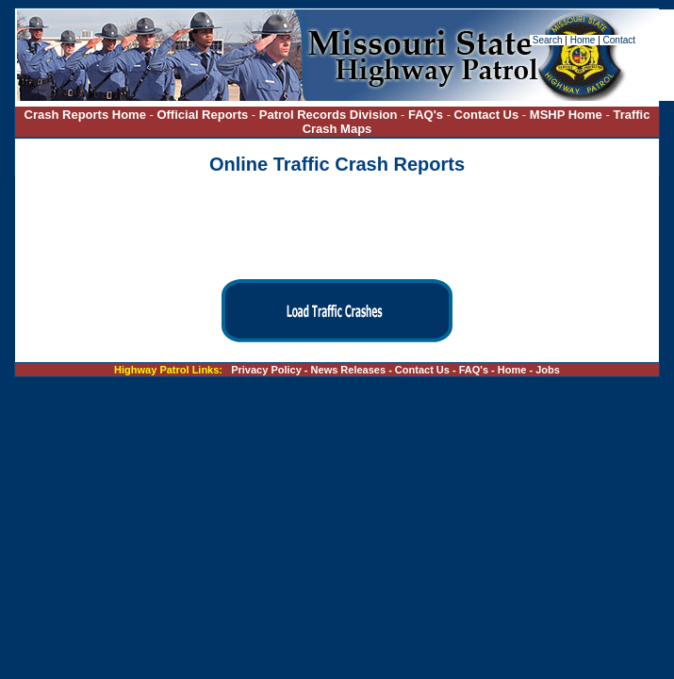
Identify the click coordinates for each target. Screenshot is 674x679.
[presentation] (336, 228)
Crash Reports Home (85, 115)
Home (582, 40)
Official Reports (202, 115)
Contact (619, 40)
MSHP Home (566, 115)
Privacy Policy (266, 369)
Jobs (547, 369)
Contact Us (488, 115)
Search (549, 40)
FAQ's (425, 115)
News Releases (348, 369)
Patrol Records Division (328, 115)
